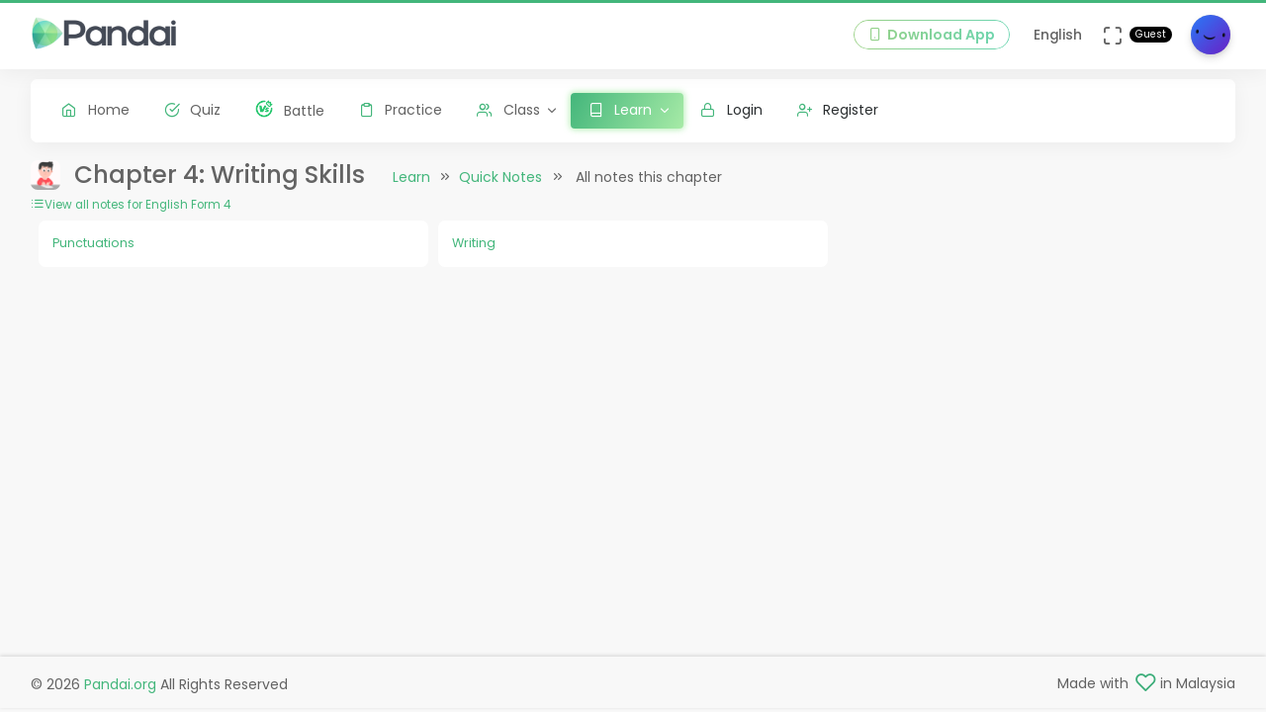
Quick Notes (500, 177)
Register (838, 110)
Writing (474, 242)
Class (508, 110)
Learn (411, 177)
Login (731, 110)
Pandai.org (120, 684)
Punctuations (93, 242)
